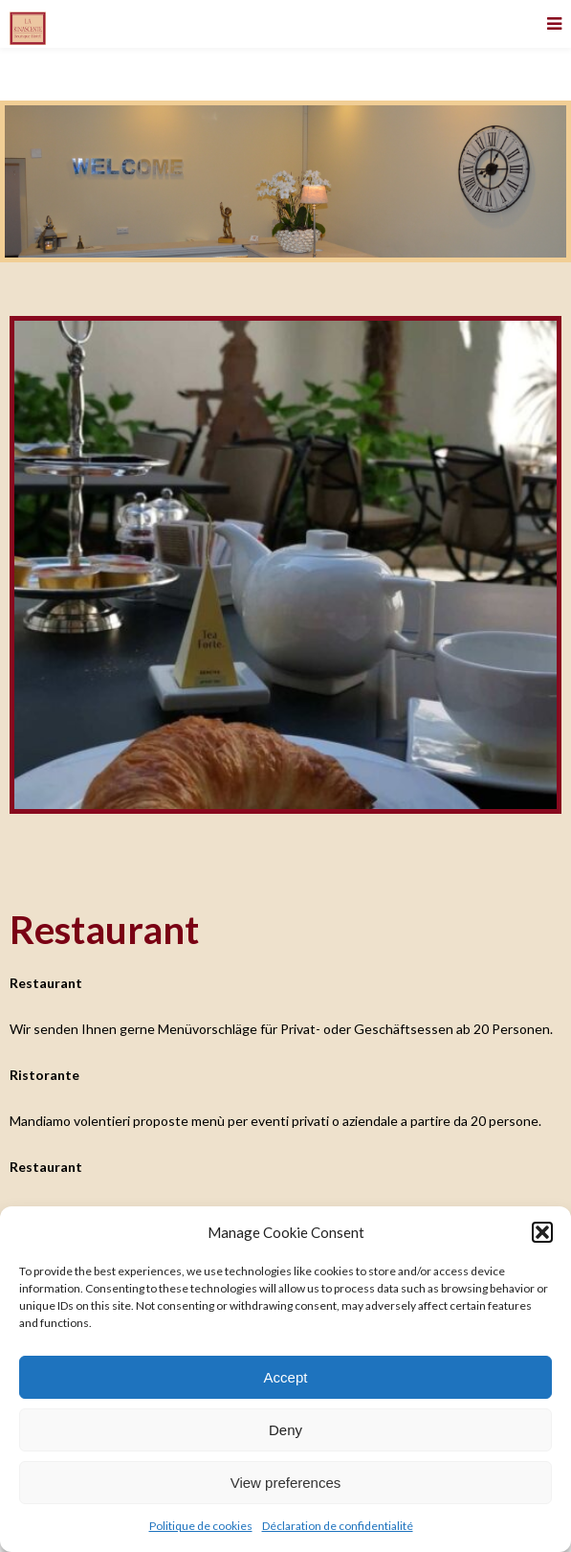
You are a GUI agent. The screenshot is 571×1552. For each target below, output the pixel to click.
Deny (285, 1430)
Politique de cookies (201, 1525)
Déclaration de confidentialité (337, 1525)
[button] (542, 1232)
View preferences (286, 1482)
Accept (286, 1377)
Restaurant (104, 930)
